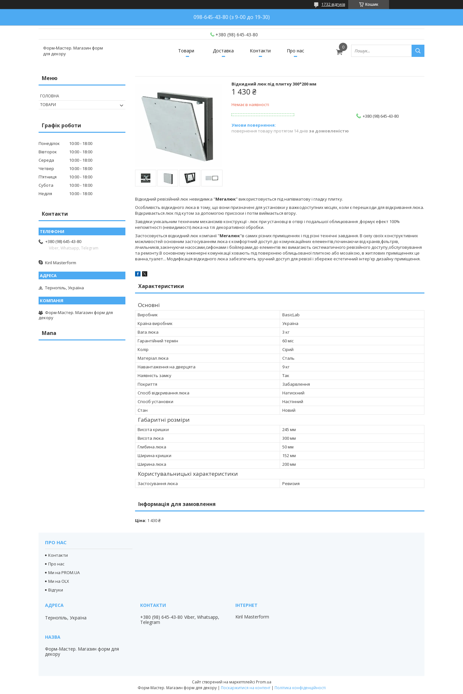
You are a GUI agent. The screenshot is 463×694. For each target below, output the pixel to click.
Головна (49, 96)
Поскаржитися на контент (245, 687)
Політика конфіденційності (300, 687)
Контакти (260, 51)
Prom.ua (263, 682)
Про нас (295, 51)
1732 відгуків (333, 4)
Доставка (223, 51)
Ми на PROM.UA (64, 572)
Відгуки (55, 590)
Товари (186, 51)
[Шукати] (418, 51)
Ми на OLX (58, 581)
